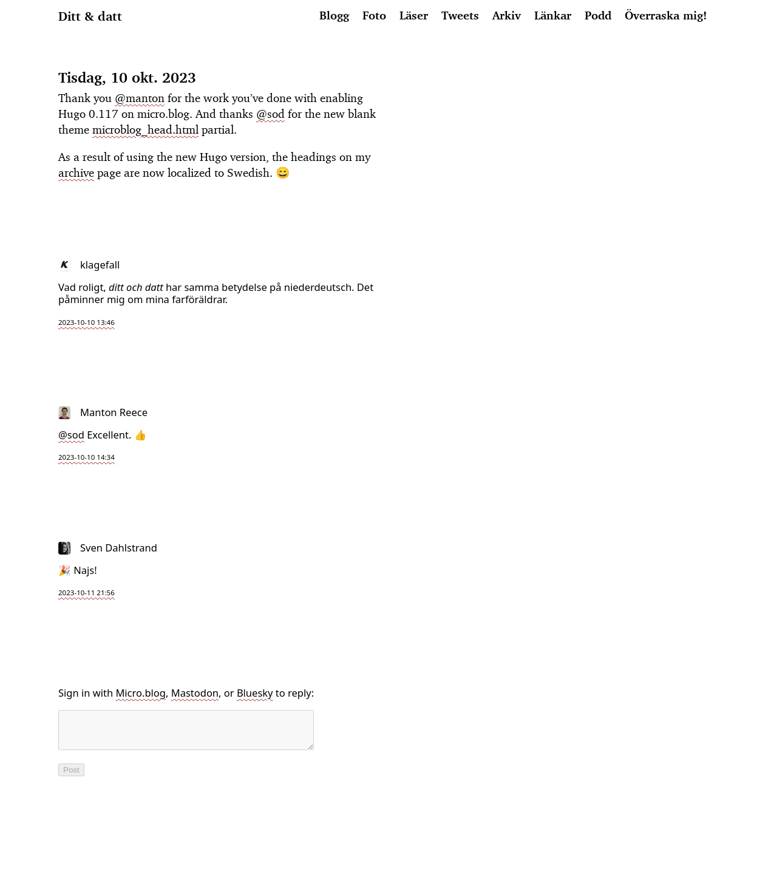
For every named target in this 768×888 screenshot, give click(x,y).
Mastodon (195, 693)
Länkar (552, 15)
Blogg (334, 15)
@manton (140, 97)
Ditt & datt (90, 16)
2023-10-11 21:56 (86, 592)
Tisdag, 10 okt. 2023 (127, 77)
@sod (270, 113)
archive (76, 172)
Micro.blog (140, 693)
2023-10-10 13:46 (86, 322)
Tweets (460, 15)
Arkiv (506, 15)
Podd (598, 15)
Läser (413, 15)
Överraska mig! (666, 15)
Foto (374, 15)
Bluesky (255, 693)
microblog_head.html (145, 129)
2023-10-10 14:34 (86, 457)
